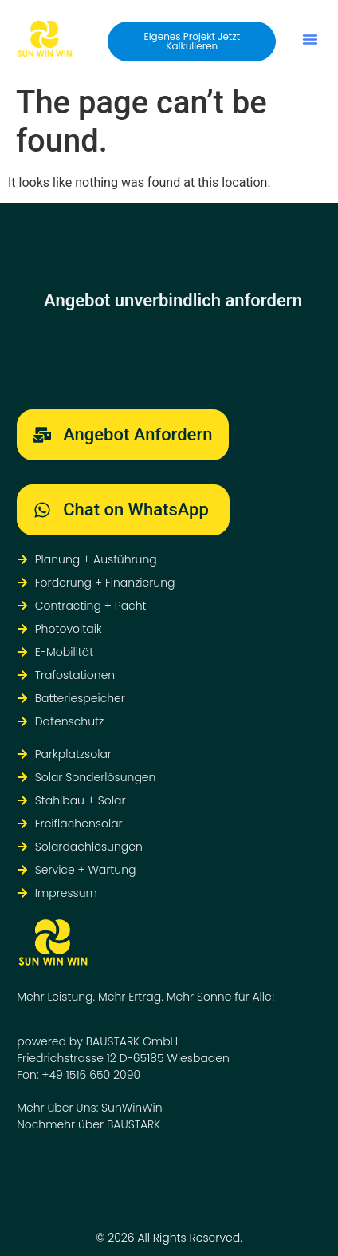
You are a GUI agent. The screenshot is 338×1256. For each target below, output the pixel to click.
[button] (310, 39)
